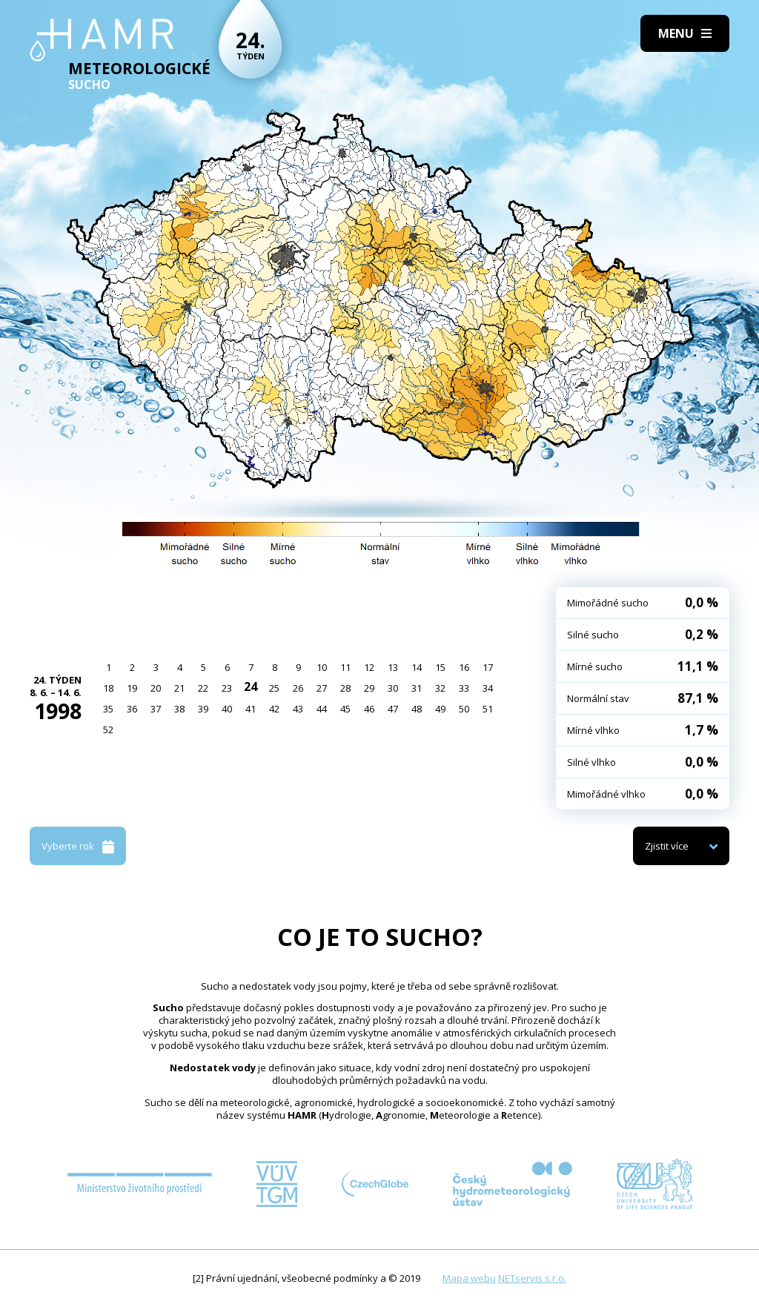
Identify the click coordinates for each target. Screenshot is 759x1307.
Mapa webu (469, 1278)
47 (393, 708)
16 (464, 667)
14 (416, 667)
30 (393, 688)
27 (321, 688)
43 (298, 708)
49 (440, 708)
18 (108, 688)
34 (488, 688)
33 (464, 688)
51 (488, 708)
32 (440, 688)
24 (250, 686)
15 (440, 667)
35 (108, 708)
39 (203, 708)
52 (108, 729)
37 (155, 708)
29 (369, 688)
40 (227, 708)
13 (393, 667)
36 (132, 708)
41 (250, 708)
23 (227, 688)
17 (488, 667)
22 (203, 688)
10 (321, 667)
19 (132, 688)
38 (179, 708)
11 (345, 667)
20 (155, 688)
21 (179, 688)
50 (464, 708)
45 (345, 708)
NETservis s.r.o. (532, 1278)
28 (345, 688)
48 (416, 708)
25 (274, 688)
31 (416, 688)
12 (369, 667)
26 (298, 688)
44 (321, 708)
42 (274, 708)
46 (369, 708)
